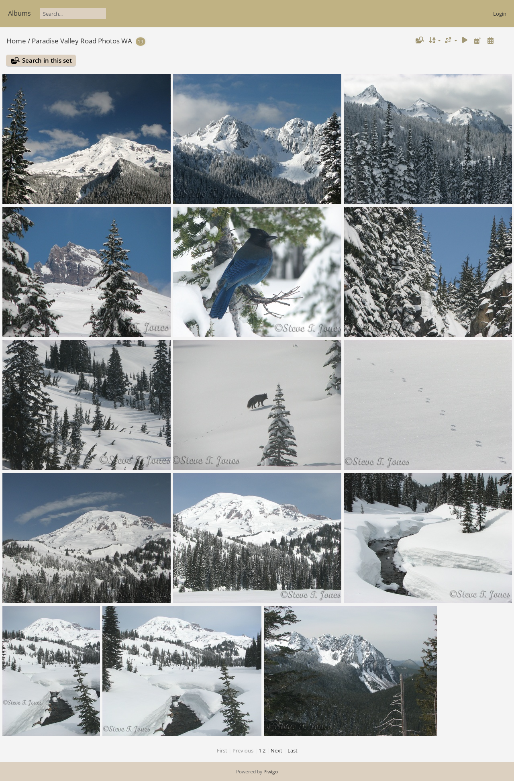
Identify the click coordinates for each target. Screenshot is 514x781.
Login (499, 13)
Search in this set (47, 60)
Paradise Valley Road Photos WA (82, 40)
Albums (19, 13)
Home (16, 40)
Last (293, 750)
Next (276, 750)
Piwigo (270, 771)
